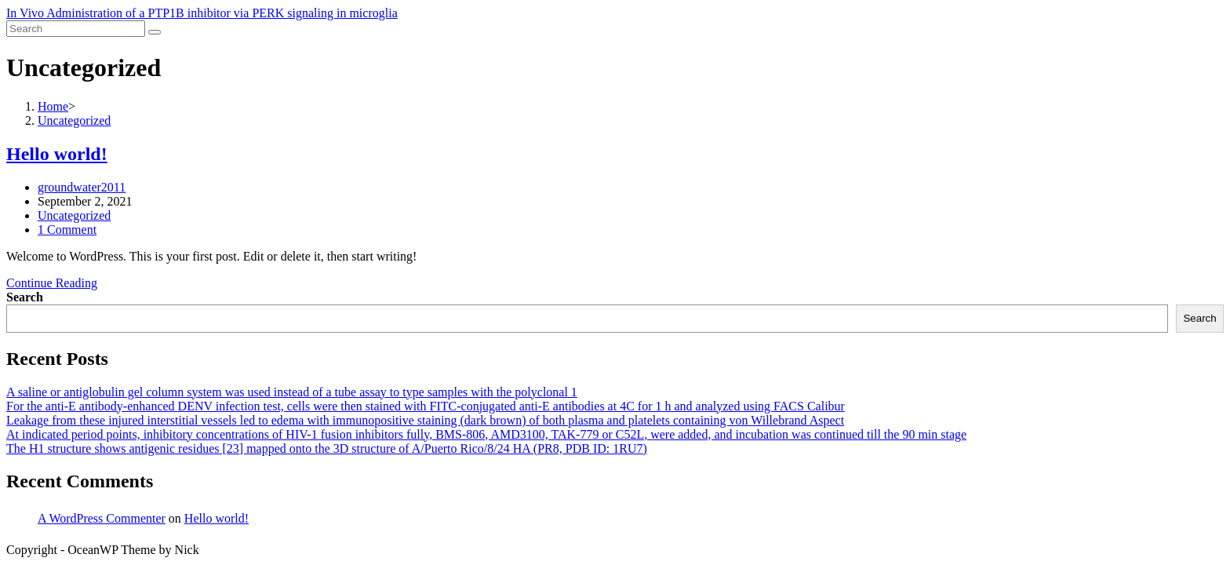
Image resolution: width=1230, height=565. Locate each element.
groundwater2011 (82, 187)
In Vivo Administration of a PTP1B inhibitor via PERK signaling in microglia (202, 13)
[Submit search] (154, 32)
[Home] (53, 106)
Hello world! (56, 154)
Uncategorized (74, 215)
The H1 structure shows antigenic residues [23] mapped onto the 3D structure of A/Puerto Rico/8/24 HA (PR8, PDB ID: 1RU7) (326, 448)
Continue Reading (51, 283)
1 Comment (67, 229)
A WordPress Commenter (102, 518)
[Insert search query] (75, 28)
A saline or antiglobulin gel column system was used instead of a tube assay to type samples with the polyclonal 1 (291, 392)
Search (24, 297)
